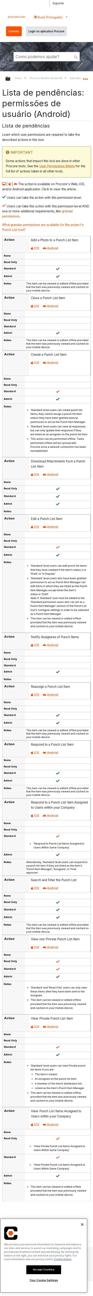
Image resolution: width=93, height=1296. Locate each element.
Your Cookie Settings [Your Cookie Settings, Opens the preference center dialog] (43, 1280)
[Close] (82, 1224)
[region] (43, 1255)
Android (50, 248)
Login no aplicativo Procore (46, 31)
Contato (13, 31)
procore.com (16, 17)
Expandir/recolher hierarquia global (10, 79)
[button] (76, 56)
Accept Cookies (43, 1269)
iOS (35, 248)
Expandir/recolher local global (85, 77)
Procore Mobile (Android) (46, 78)
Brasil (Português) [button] (50, 17)
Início (19, 78)
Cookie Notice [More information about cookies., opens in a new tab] (62, 1259)
